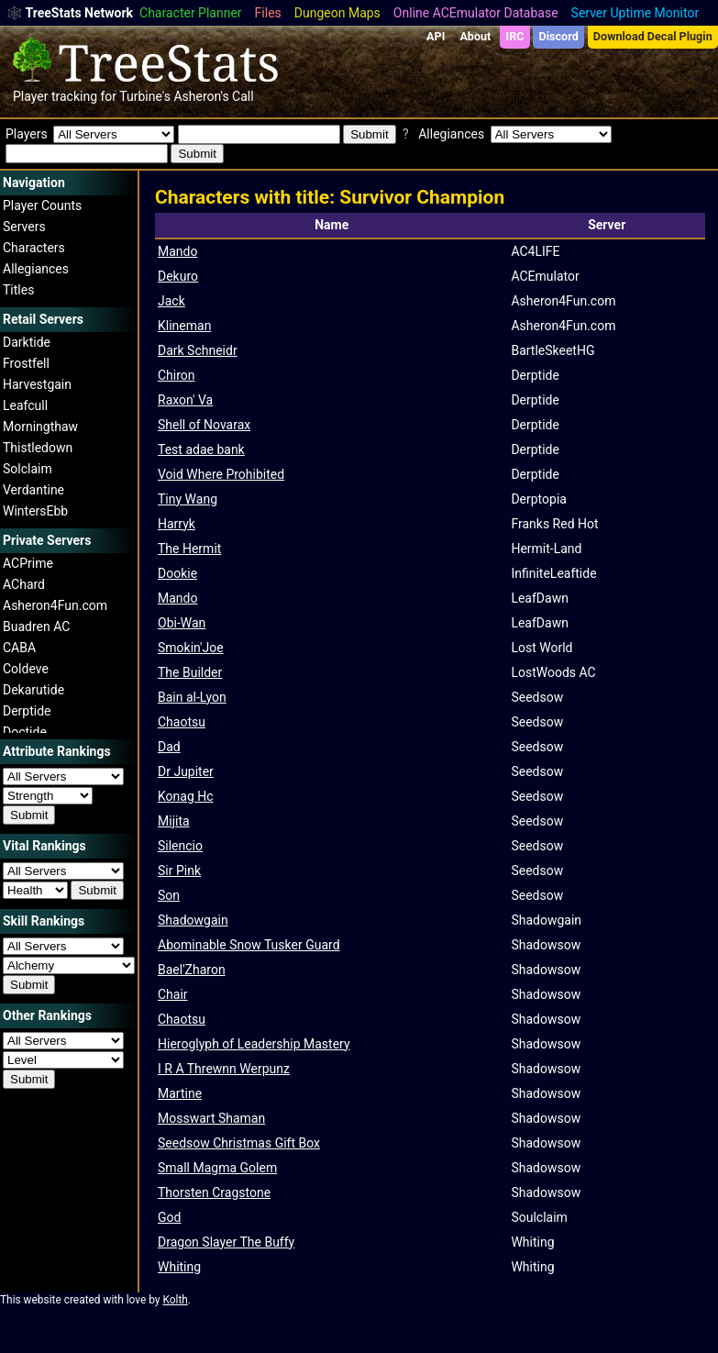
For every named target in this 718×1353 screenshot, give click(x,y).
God (169, 1217)
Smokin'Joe (191, 647)
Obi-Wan (181, 623)
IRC (514, 36)
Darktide (26, 342)
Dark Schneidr (197, 350)
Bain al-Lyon (192, 697)
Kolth (174, 1299)
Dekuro (178, 276)
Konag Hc (186, 796)
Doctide (25, 732)
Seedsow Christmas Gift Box (239, 1143)
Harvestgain (37, 384)
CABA (19, 647)
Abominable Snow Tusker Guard (249, 944)
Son (169, 895)
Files (268, 13)
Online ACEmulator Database (475, 13)
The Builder (190, 672)
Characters (34, 247)
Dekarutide (33, 689)
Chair (173, 994)
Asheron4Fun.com (55, 605)
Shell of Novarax (204, 424)
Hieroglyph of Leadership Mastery (254, 1044)
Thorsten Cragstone (214, 1192)
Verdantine (33, 489)
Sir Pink (179, 870)
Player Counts (42, 205)
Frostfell (26, 363)
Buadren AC (36, 626)
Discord (559, 36)
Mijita (174, 821)
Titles (18, 290)
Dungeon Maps (337, 13)
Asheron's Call (213, 96)
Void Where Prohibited (221, 474)
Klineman (184, 325)
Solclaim (27, 468)
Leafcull (25, 405)
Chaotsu (181, 722)
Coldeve (26, 668)
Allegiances (36, 268)
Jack (171, 301)
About (475, 36)
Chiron (176, 375)
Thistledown (37, 447)
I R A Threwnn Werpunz (224, 1068)
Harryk (176, 523)
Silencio (180, 845)
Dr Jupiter (186, 771)
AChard (24, 584)
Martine (180, 1093)
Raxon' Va (185, 400)
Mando (177, 251)
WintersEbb (35, 511)
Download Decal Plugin (652, 36)
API (435, 36)
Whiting (179, 1266)
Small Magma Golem (217, 1167)
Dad (169, 746)
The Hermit (189, 548)
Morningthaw (40, 426)
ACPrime (28, 563)
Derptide (27, 711)
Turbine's (145, 96)
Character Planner (190, 13)
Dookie (177, 573)
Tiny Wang (187, 499)
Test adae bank (201, 449)
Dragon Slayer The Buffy (226, 1242)
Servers (24, 226)
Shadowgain (193, 920)
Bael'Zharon (192, 969)
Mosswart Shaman (211, 1118)
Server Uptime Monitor (635, 13)
